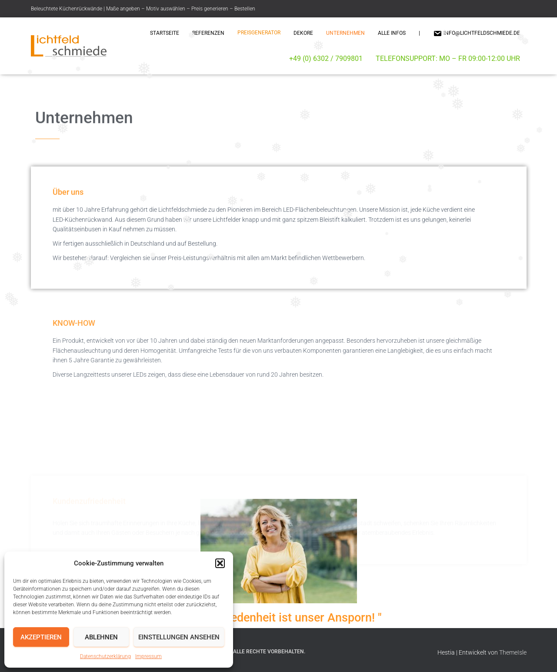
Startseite (164, 33)
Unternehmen (345, 33)
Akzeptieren (41, 637)
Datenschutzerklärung (105, 656)
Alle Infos (392, 33)
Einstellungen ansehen (179, 637)
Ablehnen (101, 637)
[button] (220, 563)
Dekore (303, 33)
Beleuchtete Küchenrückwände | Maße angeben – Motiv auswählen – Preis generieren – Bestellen (143, 9)
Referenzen (208, 33)
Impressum (148, 656)
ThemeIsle (513, 652)
